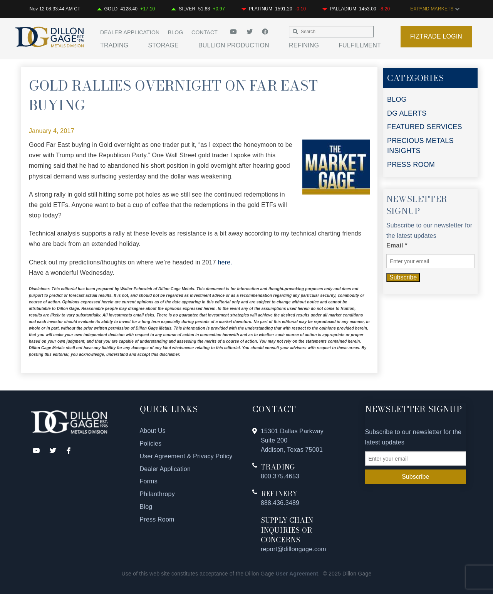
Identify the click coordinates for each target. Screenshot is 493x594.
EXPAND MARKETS (434, 9)
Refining (304, 45)
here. (225, 262)
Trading (114, 45)
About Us (153, 430)
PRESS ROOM (411, 164)
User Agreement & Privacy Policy (186, 456)
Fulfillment (360, 45)
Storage (163, 45)
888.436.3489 (280, 503)
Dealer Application (129, 32)
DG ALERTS (407, 113)
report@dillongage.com (293, 549)
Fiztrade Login (436, 36)
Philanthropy (157, 494)
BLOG (397, 99)
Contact (204, 32)
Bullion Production (233, 45)
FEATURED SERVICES (424, 127)
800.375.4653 (280, 476)
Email (396, 245)
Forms (149, 481)
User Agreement (297, 573)
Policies (151, 443)
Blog (175, 32)
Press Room (157, 519)
